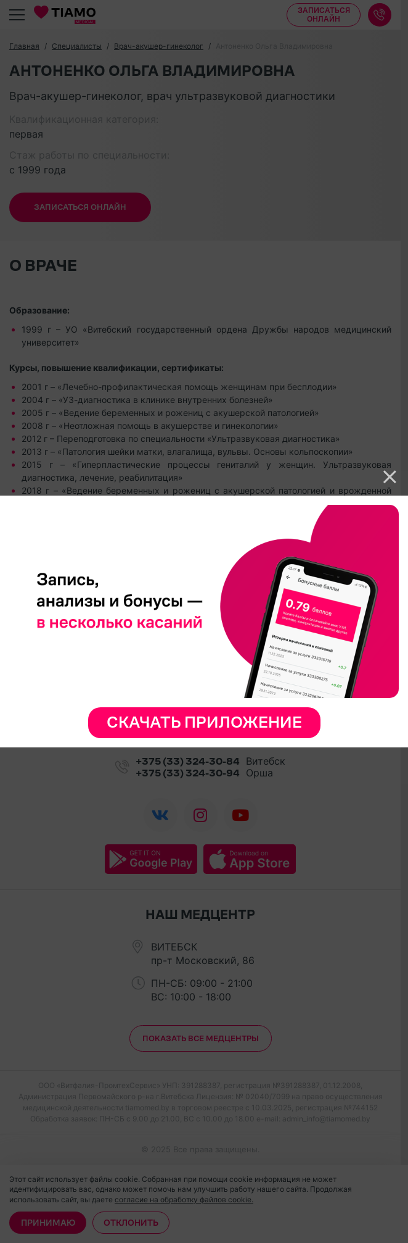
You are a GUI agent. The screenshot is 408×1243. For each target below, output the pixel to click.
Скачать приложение (204, 722)
